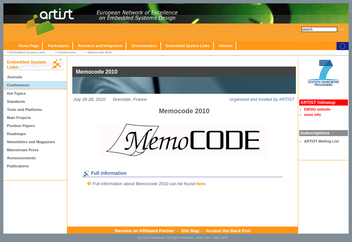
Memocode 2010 (100, 52)
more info (312, 115)
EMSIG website (317, 109)
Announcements (21, 158)
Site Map (190, 230)
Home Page (28, 46)
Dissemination (144, 46)
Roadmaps (16, 134)
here (200, 183)
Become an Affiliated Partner (144, 230)
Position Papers (21, 126)
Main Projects (19, 118)
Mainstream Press (22, 150)
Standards (16, 101)
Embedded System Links (188, 46)
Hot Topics (16, 93)
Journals (14, 77)
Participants (58, 46)
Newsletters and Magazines (31, 142)
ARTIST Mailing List (321, 141)
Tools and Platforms (24, 110)
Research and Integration (100, 46)
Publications (18, 166)
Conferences (67, 52)
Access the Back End (228, 230)
